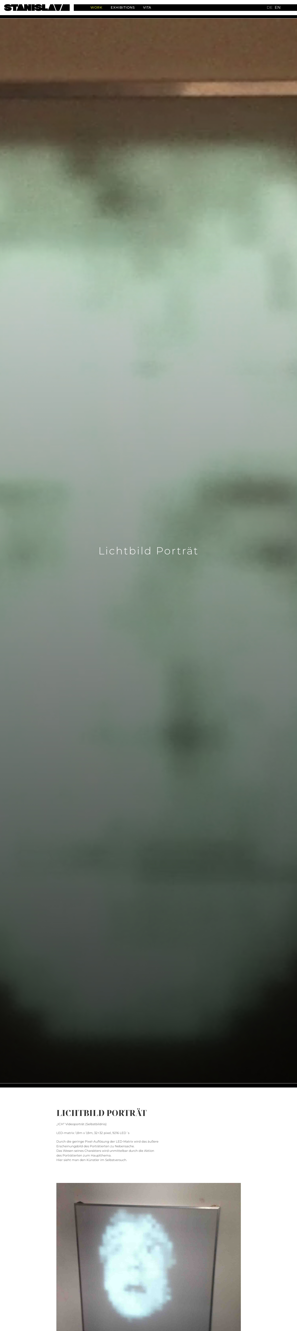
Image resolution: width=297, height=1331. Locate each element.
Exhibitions (123, 7)
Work (96, 7)
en (278, 7)
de (270, 7)
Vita (147, 7)
